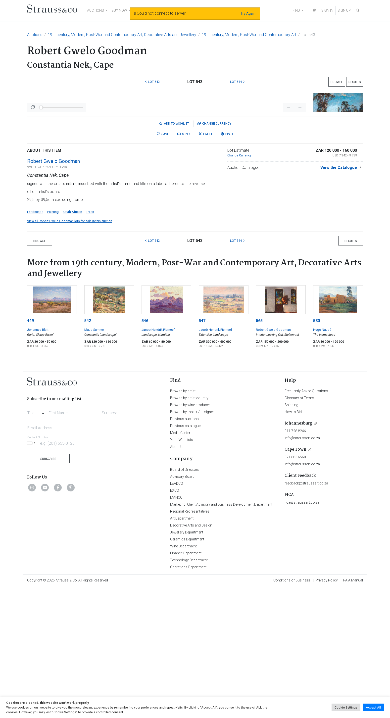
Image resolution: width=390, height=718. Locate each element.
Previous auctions (184, 549)
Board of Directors (184, 600)
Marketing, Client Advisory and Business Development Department (221, 635)
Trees (90, 342)
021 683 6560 (295, 587)
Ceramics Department (187, 669)
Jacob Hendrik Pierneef (158, 460)
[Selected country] (32, 573)
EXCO (174, 621)
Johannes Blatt (38, 460)
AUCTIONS (95, 10)
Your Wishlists (181, 570)
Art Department (182, 649)
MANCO (176, 628)
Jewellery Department (186, 663)
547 (202, 451)
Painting (53, 342)
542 (87, 451)
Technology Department (189, 690)
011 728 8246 (295, 561)
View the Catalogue (338, 297)
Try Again (248, 13)
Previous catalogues (186, 556)
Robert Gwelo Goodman (53, 291)
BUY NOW (119, 10)
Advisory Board (182, 607)
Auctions (34, 34)
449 (30, 451)
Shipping (291, 535)
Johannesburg (298, 554)
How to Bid (293, 542)
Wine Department (183, 676)
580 (316, 451)
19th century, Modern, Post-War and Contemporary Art (249, 34)
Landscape (35, 342)
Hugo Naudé (322, 460)
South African (72, 342)
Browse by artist (182, 521)
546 (145, 451)
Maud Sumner (94, 460)
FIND (296, 10)
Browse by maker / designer (192, 542)
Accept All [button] (373, 707)
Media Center (180, 563)
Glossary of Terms (299, 528)
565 (259, 451)
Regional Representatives (189, 642)
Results (354, 82)
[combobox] (36, 541)
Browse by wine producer (190, 535)
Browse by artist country (189, 528)
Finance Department (185, 683)
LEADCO (176, 614)
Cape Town (295, 580)
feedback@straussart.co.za (306, 614)
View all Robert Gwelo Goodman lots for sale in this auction (69, 351)
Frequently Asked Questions (306, 521)
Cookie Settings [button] (346, 707)
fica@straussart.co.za (302, 633)
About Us (177, 577)
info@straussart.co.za (302, 568)
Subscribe (48, 589)
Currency (214, 254)
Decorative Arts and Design (191, 656)
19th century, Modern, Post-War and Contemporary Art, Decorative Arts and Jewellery (122, 34)
